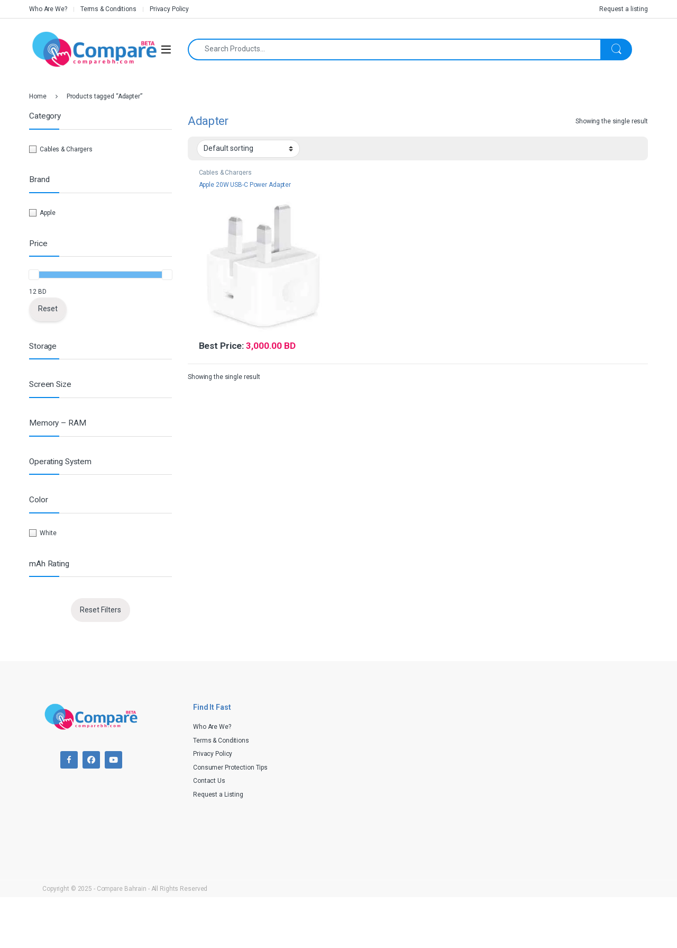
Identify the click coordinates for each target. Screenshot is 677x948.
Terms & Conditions (108, 9)
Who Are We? (48, 9)
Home (38, 96)
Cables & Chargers (225, 172)
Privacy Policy (169, 9)
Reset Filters (100, 610)
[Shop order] (248, 149)
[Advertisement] (489, 769)
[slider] (34, 274)
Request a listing (623, 9)
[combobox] (394, 49)
